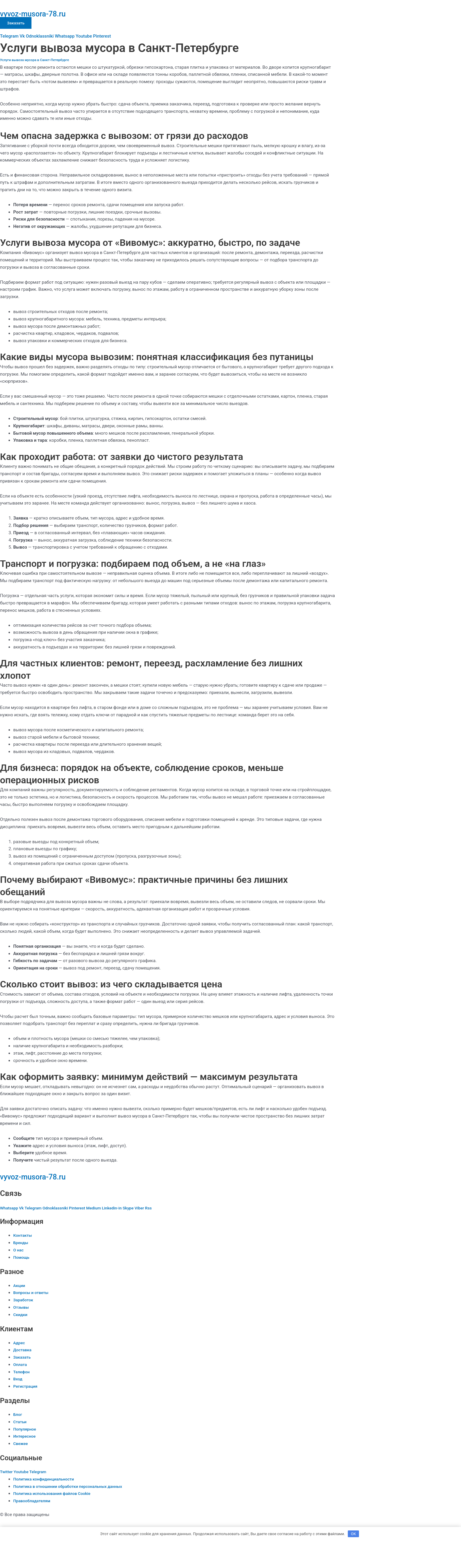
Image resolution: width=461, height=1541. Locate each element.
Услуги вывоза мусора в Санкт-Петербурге (38, 60)
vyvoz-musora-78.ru (42, 13)
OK (353, 1533)
